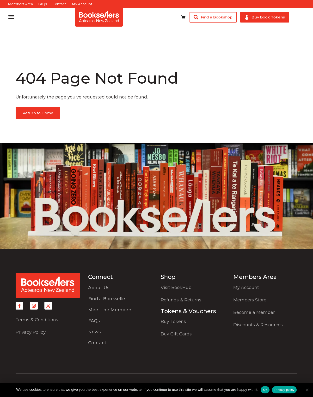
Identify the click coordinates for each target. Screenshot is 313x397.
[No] (307, 389)
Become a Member (254, 312)
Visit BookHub (176, 287)
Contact (59, 4)
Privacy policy (284, 389)
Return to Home (38, 113)
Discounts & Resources (258, 325)
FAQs (42, 4)
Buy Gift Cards (176, 334)
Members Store (249, 300)
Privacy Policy (31, 332)
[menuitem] (120, 288)
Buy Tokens (173, 321)
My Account (82, 4)
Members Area (20, 4)
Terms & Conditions (37, 319)
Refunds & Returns (181, 300)
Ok (265, 389)
